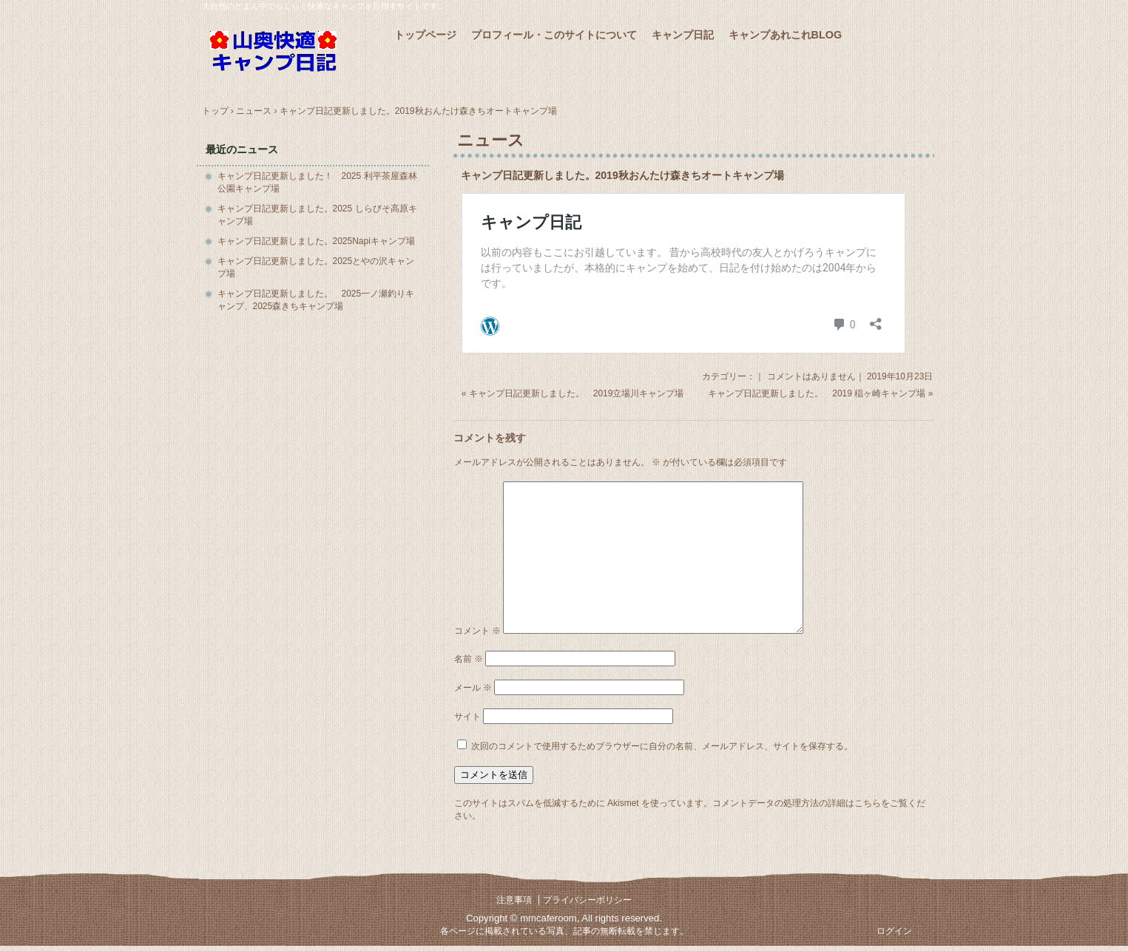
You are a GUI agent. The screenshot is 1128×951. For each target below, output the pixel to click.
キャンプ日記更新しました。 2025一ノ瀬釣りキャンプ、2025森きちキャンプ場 (316, 299)
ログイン (894, 931)
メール (473, 688)
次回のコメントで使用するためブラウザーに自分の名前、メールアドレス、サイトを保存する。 (662, 746)
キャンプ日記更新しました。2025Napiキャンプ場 (316, 241)
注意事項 (514, 900)
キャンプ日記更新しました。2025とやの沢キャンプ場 (316, 267)
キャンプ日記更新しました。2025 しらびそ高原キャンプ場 (317, 214)
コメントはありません (811, 376)
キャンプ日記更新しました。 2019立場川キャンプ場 (576, 393)
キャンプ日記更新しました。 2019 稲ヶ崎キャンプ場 (816, 393)
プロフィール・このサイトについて (554, 35)
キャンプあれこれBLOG (785, 35)
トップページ (425, 35)
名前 (468, 659)
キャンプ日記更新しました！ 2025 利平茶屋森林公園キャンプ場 (317, 182)
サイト (467, 716)
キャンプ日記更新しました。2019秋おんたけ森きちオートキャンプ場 (622, 175)
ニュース (490, 140)
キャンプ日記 (683, 35)
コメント (477, 631)
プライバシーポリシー (587, 900)
